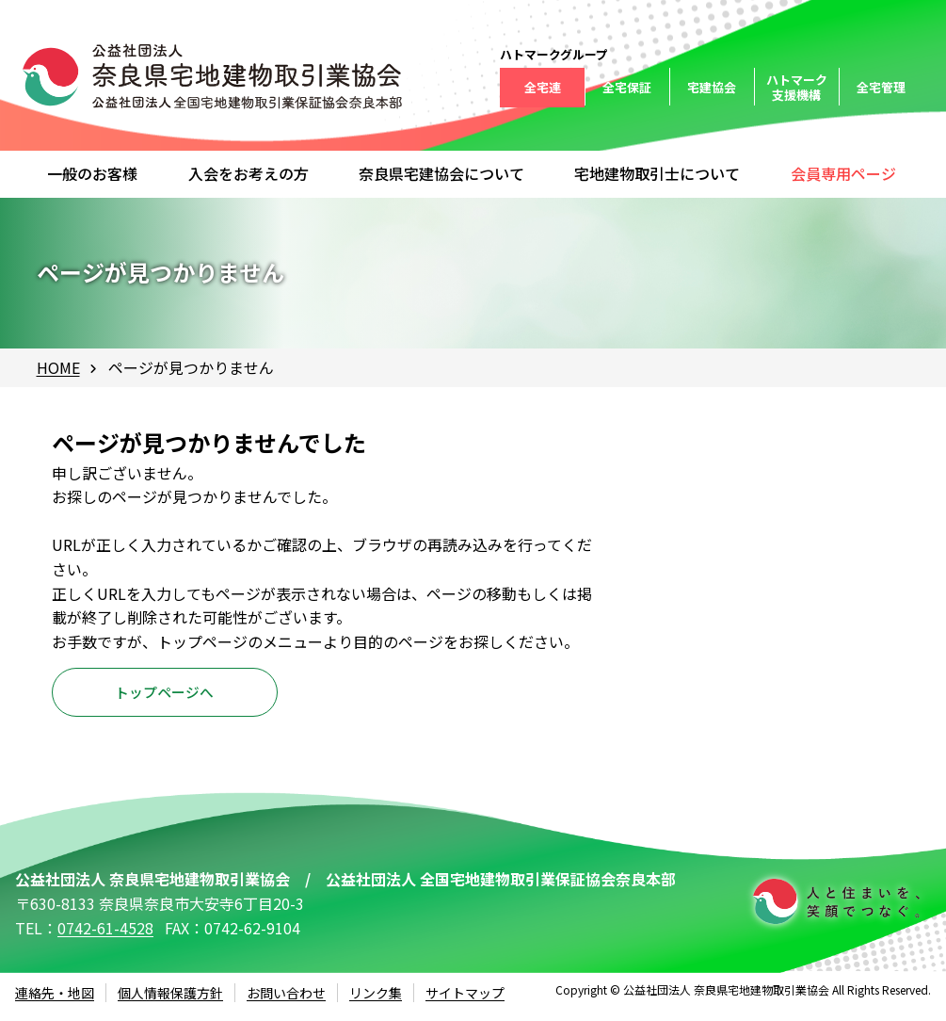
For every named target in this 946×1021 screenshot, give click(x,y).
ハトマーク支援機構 (796, 87)
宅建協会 (711, 87)
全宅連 (542, 87)
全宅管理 (881, 87)
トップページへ (164, 696)
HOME (58, 367)
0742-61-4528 (105, 935)
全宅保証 (626, 87)
